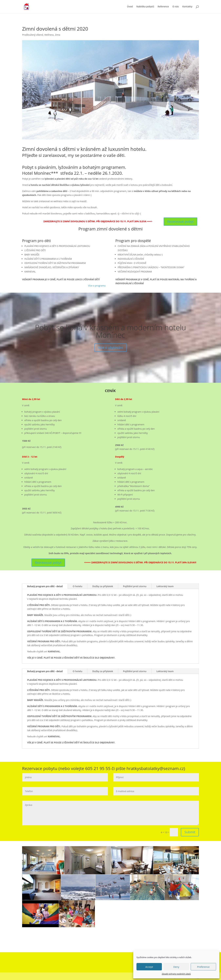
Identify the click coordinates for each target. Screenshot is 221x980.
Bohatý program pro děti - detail (45, 586)
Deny (176, 966)
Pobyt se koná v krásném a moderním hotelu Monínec (110, 335)
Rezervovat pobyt (180, 221)
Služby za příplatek (102, 586)
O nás (176, 6)
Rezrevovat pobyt (48, 562)
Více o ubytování (110, 352)
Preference (203, 966)
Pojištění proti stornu (134, 586)
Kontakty (187, 6)
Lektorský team (165, 586)
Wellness (49, 34)
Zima (57, 34)
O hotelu (77, 586)
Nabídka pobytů (145, 6)
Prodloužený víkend (32, 34)
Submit (189, 832)
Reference (163, 6)
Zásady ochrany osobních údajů (176, 973)
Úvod (130, 6)
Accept (149, 966)
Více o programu (97, 285)
